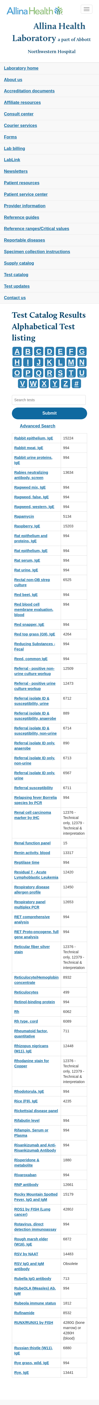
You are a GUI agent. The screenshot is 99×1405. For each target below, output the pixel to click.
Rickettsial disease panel (36, 1111)
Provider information (24, 206)
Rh (16, 1012)
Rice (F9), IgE (26, 1101)
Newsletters (16, 171)
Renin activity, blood (32, 853)
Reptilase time (26, 862)
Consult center (19, 114)
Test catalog (16, 274)
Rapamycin (24, 516)
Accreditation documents (29, 91)
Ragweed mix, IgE (30, 487)
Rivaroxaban (25, 1175)
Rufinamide (24, 1313)
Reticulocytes (26, 992)
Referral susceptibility (33, 788)
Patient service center (26, 194)
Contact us (15, 298)
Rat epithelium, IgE (31, 551)
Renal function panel (32, 843)
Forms (10, 137)
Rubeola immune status (35, 1303)
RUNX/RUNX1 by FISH (33, 1322)
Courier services (20, 125)
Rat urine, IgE (26, 570)
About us (13, 79)
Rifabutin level (27, 1120)
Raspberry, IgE (27, 526)
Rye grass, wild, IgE (31, 1363)
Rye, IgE (21, 1372)
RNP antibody (26, 1185)
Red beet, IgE (26, 595)
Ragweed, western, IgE (34, 507)
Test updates (17, 286)
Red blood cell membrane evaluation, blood (33, 609)
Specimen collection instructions (37, 251)
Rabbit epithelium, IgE (33, 438)
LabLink (12, 160)
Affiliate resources (22, 102)
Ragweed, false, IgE (31, 497)
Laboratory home (21, 68)
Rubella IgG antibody (32, 1278)
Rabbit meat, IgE (28, 448)
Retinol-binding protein (34, 1002)
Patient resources (21, 183)
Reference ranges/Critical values (36, 228)
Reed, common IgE (31, 659)
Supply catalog (19, 263)
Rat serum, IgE (27, 560)
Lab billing (14, 148)
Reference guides (21, 217)
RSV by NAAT (26, 1254)
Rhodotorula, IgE (29, 1091)
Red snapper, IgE (29, 624)
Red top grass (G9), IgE (34, 634)
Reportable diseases (24, 240)
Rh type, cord (26, 1021)
